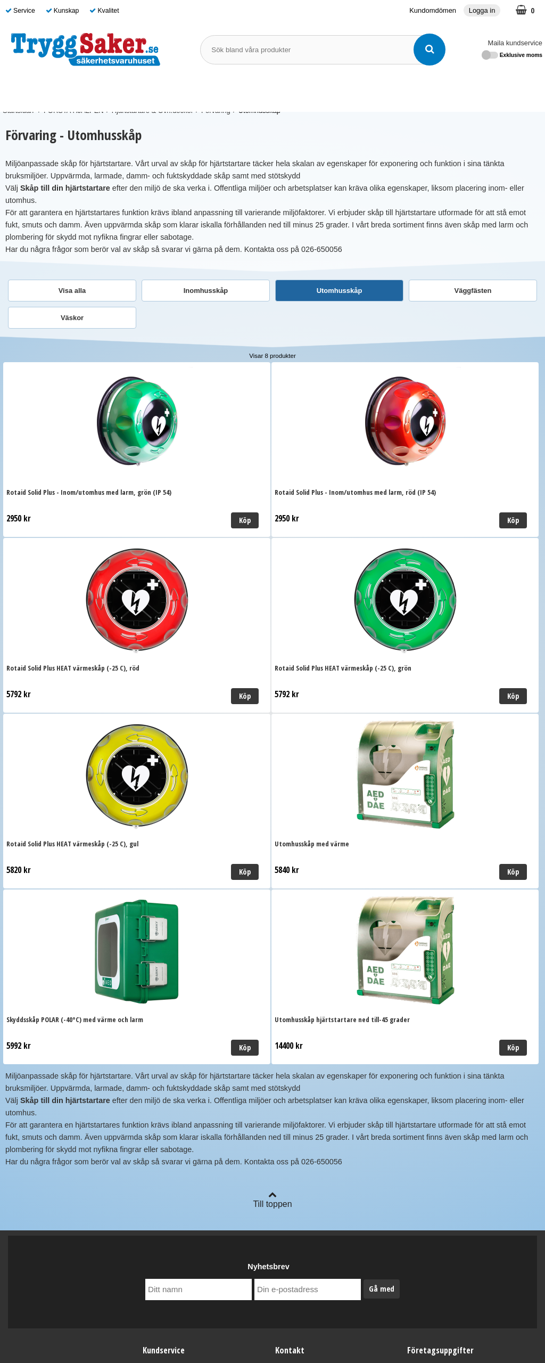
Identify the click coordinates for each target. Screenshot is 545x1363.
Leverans (158, 1015)
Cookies (156, 1063)
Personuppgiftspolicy (178, 1047)
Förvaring (215, 111)
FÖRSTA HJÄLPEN (148, 91)
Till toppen (272, 847)
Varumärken (363, 91)
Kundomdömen (432, 10)
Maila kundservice (515, 43)
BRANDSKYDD (228, 91)
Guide (408, 91)
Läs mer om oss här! (272, 1316)
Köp (117, 520)
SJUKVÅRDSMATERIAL (52, 91)
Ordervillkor (162, 1031)
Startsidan (18, 111)
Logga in (482, 10)
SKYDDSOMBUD (300, 91)
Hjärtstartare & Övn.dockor (152, 111)
